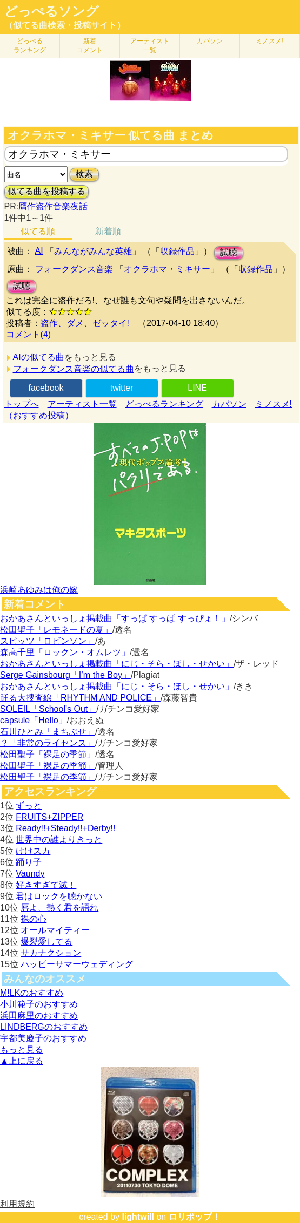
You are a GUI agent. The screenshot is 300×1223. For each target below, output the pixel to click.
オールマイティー (55, 930)
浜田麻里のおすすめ (39, 1015)
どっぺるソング (51, 11)
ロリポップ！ (195, 1216)
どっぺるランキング (164, 404)
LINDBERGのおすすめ (44, 1026)
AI (39, 250)
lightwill (138, 1216)
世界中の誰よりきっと (59, 839)
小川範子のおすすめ (39, 1004)
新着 (90, 45)
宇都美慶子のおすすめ (43, 1038)
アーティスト (149, 45)
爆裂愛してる (46, 941)
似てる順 (38, 231)
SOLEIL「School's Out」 (48, 709)
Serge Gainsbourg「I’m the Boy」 (65, 675)
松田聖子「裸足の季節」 (47, 754)
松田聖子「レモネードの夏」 (56, 629)
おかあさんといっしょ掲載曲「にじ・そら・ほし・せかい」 (117, 663)
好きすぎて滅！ (46, 884)
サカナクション (51, 952)
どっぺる (30, 45)
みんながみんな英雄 (93, 251)
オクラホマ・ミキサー (167, 269)
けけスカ (33, 850)
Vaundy (30, 873)
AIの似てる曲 (38, 357)
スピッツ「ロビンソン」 (47, 641)
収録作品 (177, 251)
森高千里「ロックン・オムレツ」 (65, 652)
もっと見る (21, 1049)
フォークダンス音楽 (74, 269)
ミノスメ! (269, 41)
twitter (122, 387)
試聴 (228, 252)
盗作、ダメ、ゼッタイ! (85, 323)
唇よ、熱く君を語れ (59, 907)
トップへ (21, 404)
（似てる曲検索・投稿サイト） (64, 25)
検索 (84, 174)
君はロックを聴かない (59, 896)
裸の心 (33, 918)
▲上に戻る (21, 1060)
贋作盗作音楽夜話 (53, 206)
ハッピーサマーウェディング (77, 964)
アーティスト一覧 (82, 404)
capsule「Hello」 (33, 720)
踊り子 (29, 862)
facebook (46, 387)
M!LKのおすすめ (31, 992)
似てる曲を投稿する (46, 191)
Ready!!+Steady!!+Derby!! (65, 828)
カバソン (210, 41)
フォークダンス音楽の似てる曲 (73, 368)
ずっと (29, 805)
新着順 (108, 231)
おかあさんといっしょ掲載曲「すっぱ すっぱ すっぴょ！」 (115, 618)
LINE (197, 387)
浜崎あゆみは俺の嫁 (39, 589)
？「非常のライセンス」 (47, 743)
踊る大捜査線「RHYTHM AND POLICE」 (80, 697)
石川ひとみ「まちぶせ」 (47, 731)
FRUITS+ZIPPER (49, 816)
